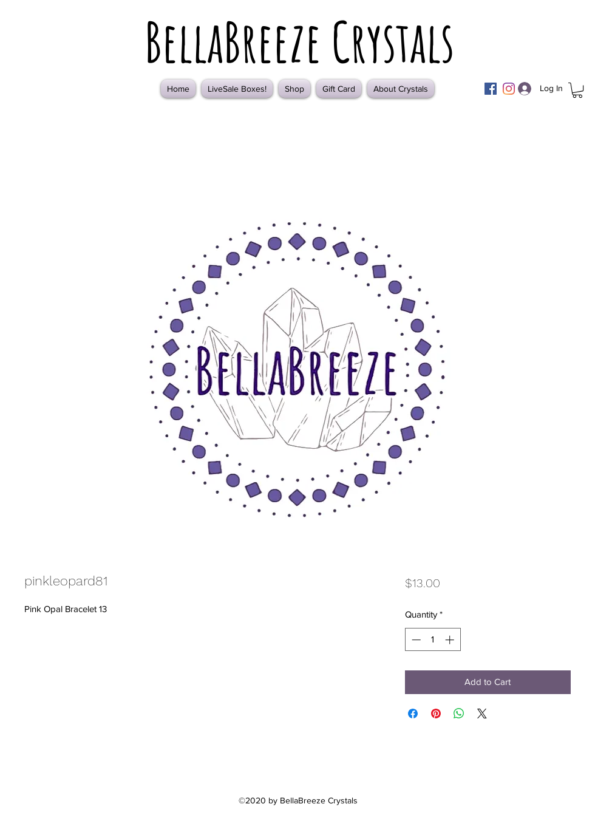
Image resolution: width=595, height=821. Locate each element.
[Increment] (451, 640)
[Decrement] (415, 640)
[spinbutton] (433, 640)
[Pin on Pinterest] (436, 713)
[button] (577, 90)
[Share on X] (482, 713)
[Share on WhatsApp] (459, 713)
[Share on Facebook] (413, 713)
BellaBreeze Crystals (299, 41)
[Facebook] (490, 89)
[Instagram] (509, 89)
